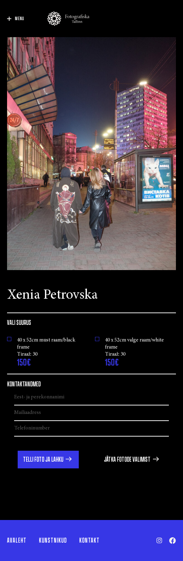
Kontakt (89, 540)
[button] (48, 459)
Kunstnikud (53, 540)
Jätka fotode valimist (127, 459)
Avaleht (16, 540)
